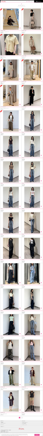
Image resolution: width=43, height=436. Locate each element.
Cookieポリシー (2, 426)
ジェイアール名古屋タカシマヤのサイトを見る (21, 433)
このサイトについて (24, 424)
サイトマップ (2, 424)
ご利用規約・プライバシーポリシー (3, 423)
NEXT (41, 417)
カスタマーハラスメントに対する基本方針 (25, 423)
